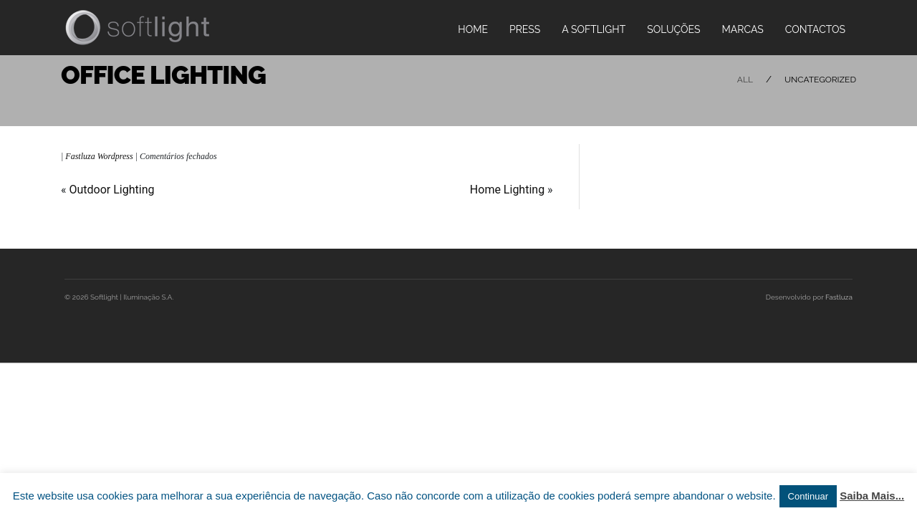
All (745, 80)
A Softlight (593, 29)
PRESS (524, 29)
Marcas (743, 29)
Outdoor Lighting (111, 189)
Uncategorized (820, 80)
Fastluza (839, 297)
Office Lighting (163, 75)
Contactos (815, 29)
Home (473, 29)
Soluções (673, 29)
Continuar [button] (808, 496)
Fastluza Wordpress (99, 156)
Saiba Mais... (872, 495)
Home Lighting (507, 189)
